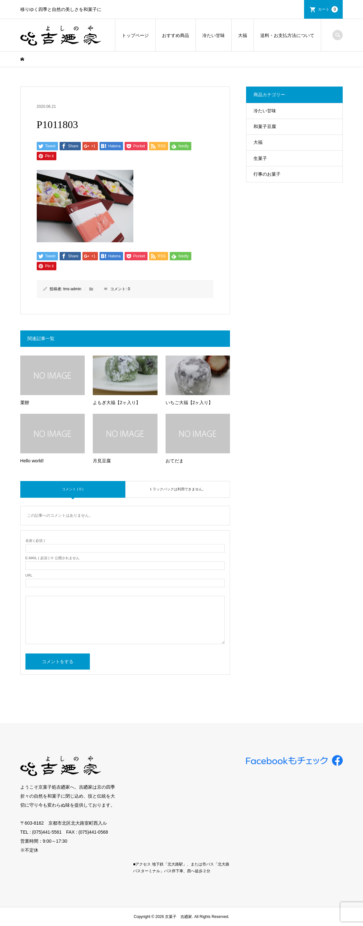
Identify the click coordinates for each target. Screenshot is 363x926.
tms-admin (72, 289)
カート (328, 9)
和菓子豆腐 (264, 126)
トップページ (135, 35)
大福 (242, 35)
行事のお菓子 (267, 174)
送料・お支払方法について (287, 35)
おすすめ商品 (175, 35)
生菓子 (260, 158)
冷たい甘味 (213, 35)
